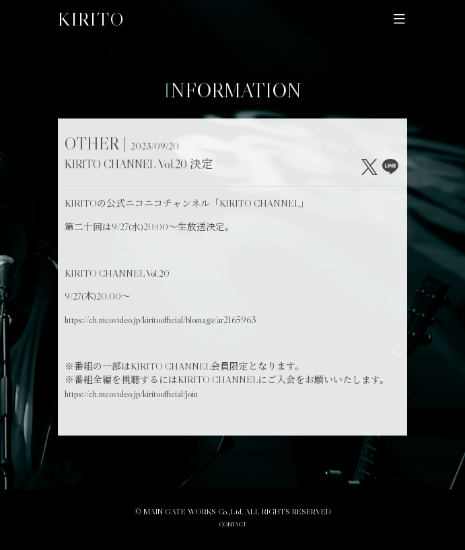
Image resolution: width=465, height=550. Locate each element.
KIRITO (91, 18)
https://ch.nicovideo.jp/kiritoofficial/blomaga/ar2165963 (160, 320)
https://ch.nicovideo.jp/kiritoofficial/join (131, 394)
